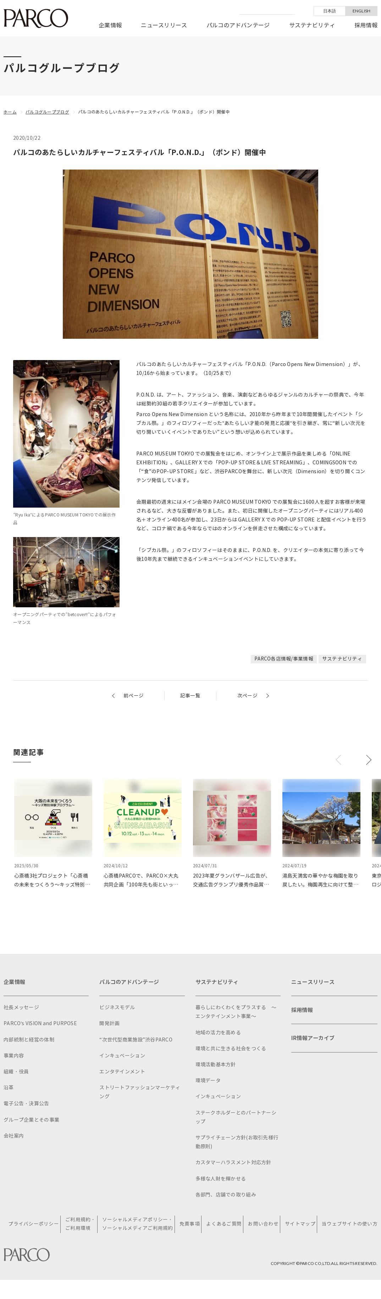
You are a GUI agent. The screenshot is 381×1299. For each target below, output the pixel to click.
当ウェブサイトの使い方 (347, 1234)
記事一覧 (190, 695)
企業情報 (110, 25)
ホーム (10, 112)
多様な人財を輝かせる (220, 1180)
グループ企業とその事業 (31, 1121)
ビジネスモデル (117, 1008)
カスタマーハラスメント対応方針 (233, 1163)
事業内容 (14, 1057)
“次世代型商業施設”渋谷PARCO (135, 1041)
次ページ (247, 695)
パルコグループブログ (47, 112)
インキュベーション (122, 1057)
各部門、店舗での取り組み (225, 1196)
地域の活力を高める (218, 1033)
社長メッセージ (21, 1008)
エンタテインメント (122, 1072)
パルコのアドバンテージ (238, 25)
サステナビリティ (312, 25)
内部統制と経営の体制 (29, 1041)
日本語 (329, 10)
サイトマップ (297, 1234)
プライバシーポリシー (32, 1234)
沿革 (9, 1088)
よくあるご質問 (222, 1234)
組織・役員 (16, 1072)
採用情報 (365, 25)
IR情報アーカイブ (314, 1041)
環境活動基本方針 (215, 1065)
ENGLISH (362, 10)
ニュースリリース (164, 25)
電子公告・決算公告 (26, 1104)
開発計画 (109, 1025)
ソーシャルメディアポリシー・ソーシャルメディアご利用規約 (136, 1234)
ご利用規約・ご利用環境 (79, 1234)
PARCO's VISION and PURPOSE (40, 1025)
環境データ (208, 1081)
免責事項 (187, 1234)
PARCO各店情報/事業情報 (283, 659)
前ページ (133, 695)
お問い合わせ (261, 1234)
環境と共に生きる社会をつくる (230, 1049)
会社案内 (14, 1137)
